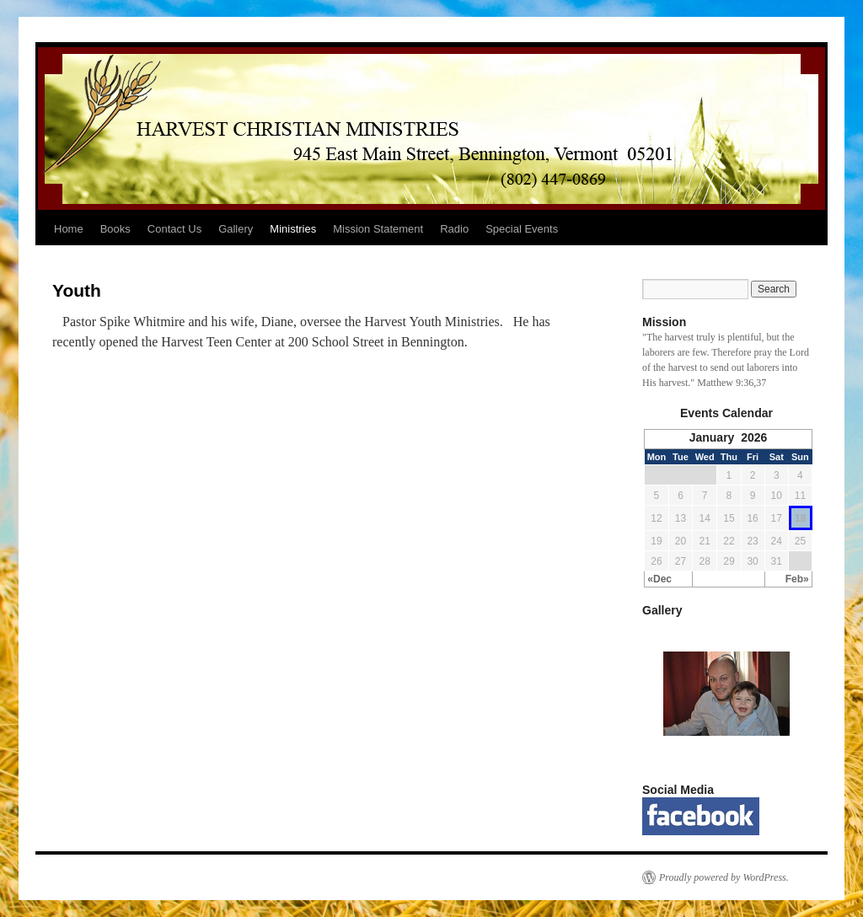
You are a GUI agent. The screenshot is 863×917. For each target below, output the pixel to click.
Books (115, 229)
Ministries (293, 229)
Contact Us (174, 229)
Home (68, 229)
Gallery (235, 229)
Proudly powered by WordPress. (724, 877)
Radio (454, 229)
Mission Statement (378, 229)
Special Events (521, 229)
